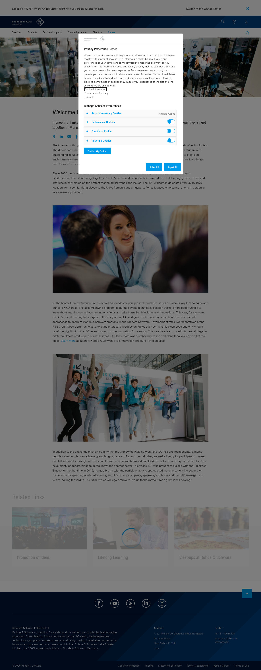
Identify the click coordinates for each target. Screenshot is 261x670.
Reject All (172, 167)
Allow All (154, 167)
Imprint (89, 96)
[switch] (171, 121)
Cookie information (95, 89)
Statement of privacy (96, 93)
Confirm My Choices (97, 151)
